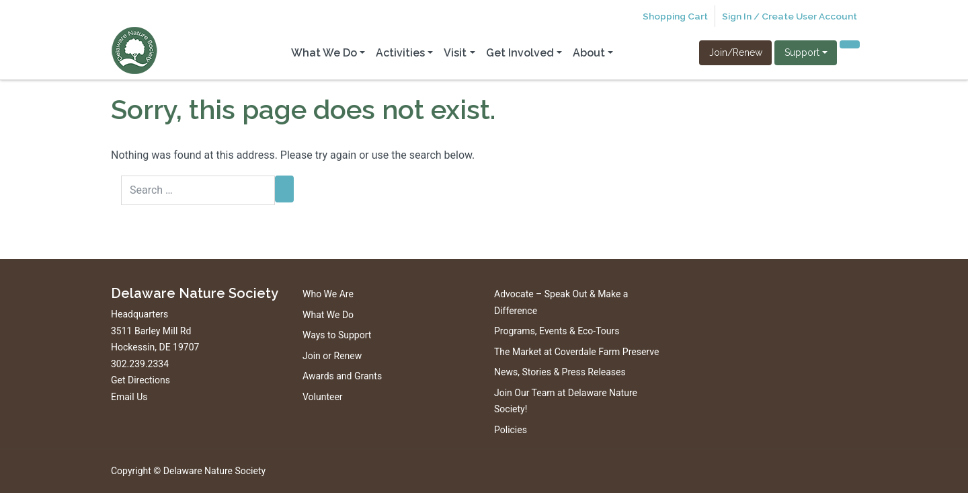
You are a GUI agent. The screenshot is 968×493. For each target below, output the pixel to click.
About (589, 52)
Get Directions (140, 380)
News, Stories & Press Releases (560, 372)
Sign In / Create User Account (789, 16)
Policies (510, 429)
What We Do (324, 52)
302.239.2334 (140, 363)
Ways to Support (336, 335)
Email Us (129, 396)
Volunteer (322, 396)
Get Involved (520, 52)
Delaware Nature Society (214, 470)
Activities (400, 52)
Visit (455, 52)
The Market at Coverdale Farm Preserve (576, 351)
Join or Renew (332, 355)
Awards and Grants (342, 376)
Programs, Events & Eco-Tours (557, 331)
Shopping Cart (675, 16)
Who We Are (328, 294)
